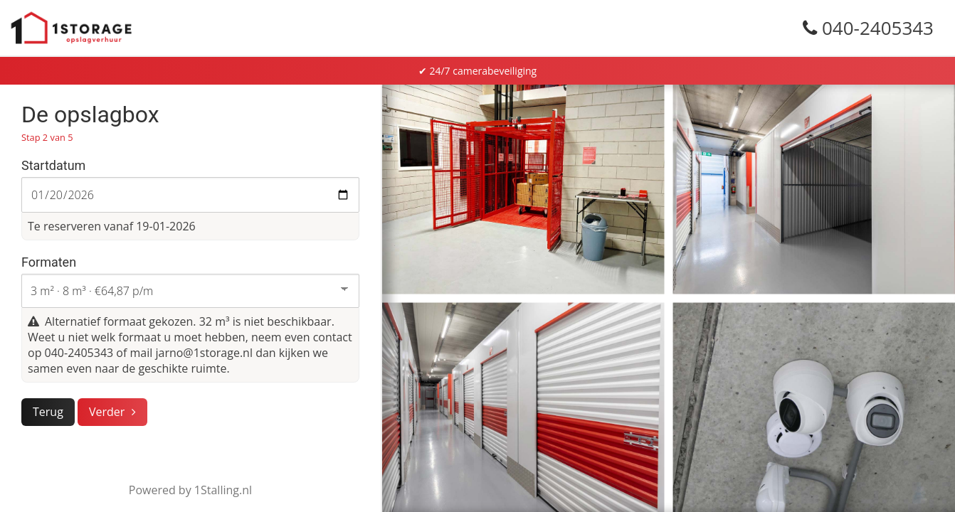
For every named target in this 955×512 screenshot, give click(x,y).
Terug (48, 412)
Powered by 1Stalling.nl (190, 490)
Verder (107, 412)
